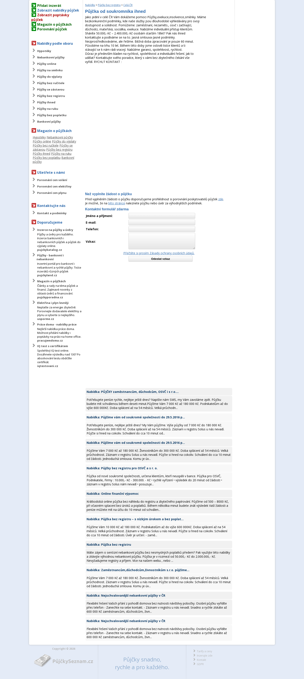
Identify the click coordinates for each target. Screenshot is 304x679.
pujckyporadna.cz (50, 297)
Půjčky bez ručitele (50, 83)
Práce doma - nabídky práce (57, 324)
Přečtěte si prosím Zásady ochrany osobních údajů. (159, 253)
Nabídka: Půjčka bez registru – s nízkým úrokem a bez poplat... (135, 519)
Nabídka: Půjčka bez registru (109, 544)
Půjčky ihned (46, 102)
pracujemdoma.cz (50, 340)
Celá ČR (128, 5)
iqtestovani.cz (47, 366)
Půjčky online (46, 64)
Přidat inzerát (49, 5)
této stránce (116, 203)
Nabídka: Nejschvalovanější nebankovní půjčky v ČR (126, 595)
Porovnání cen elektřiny (54, 186)
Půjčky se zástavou (50, 89)
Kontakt (201, 660)
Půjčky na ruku (47, 109)
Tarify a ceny (204, 651)
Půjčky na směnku (50, 70)
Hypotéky (44, 51)
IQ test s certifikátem (52, 346)
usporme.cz (45, 319)
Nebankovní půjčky (51, 57)
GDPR (200, 664)
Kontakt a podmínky (51, 213)
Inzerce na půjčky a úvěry (55, 230)
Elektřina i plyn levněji (53, 303)
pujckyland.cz (47, 275)
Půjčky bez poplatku (51, 115)
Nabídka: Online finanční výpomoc (113, 494)
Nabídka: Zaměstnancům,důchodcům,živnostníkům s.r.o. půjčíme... (138, 570)
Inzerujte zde (205, 655)
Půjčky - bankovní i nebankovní (50, 257)
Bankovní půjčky (49, 121)
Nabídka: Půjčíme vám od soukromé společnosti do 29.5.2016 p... (136, 417)
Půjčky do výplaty (49, 77)
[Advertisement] (159, 96)
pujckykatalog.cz (49, 250)
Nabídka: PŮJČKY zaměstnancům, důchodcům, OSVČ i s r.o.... (133, 392)
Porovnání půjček (52, 29)
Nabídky (90, 5)
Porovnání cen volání (52, 180)
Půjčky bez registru (51, 96)
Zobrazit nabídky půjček (58, 10)
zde (220, 199)
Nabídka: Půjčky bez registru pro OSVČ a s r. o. (122, 468)
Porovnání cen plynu (51, 193)
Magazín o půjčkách (54, 24)
